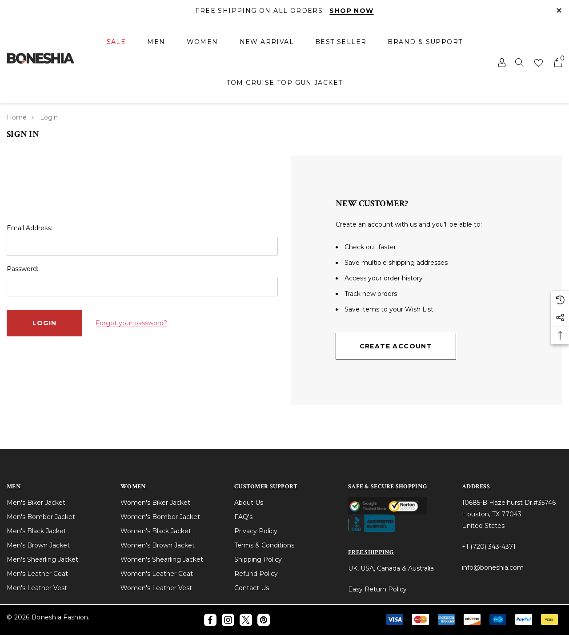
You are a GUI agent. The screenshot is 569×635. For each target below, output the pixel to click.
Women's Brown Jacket (157, 545)
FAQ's (243, 517)
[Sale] (116, 42)
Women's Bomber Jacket (160, 517)
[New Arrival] (267, 41)
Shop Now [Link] (351, 11)
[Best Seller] (341, 41)
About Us (248, 503)
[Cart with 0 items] (557, 62)
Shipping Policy (258, 559)
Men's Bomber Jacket (41, 517)
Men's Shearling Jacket (42, 559)
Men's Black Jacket (36, 531)
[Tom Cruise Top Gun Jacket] (284, 82)
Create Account (396, 346)
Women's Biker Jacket (155, 503)
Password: (22, 269)
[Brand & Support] (425, 41)
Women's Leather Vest (156, 588)
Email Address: (29, 228)
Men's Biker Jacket (36, 503)
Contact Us (251, 588)
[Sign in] (501, 62)
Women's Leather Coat (156, 574)
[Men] (156, 42)
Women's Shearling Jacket (161, 559)
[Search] (519, 62)
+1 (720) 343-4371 (489, 547)
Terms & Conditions (264, 545)
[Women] (202, 42)
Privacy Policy (255, 531)
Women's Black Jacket (155, 531)
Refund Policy (256, 574)
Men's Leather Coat (37, 574)
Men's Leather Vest (37, 588)
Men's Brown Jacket (38, 545)
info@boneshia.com (493, 567)
